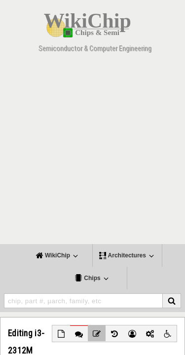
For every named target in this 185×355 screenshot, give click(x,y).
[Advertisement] (92, 151)
